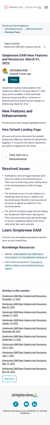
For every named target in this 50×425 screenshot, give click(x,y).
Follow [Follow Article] (13, 80)
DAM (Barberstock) (14, 29)
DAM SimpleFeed (34, 29)
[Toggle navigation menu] (46, 7)
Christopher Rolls (19, 70)
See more (9, 379)
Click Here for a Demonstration (18, 157)
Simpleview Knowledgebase (15, 25)
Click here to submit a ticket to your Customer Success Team (24, 265)
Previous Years (12, 32)
